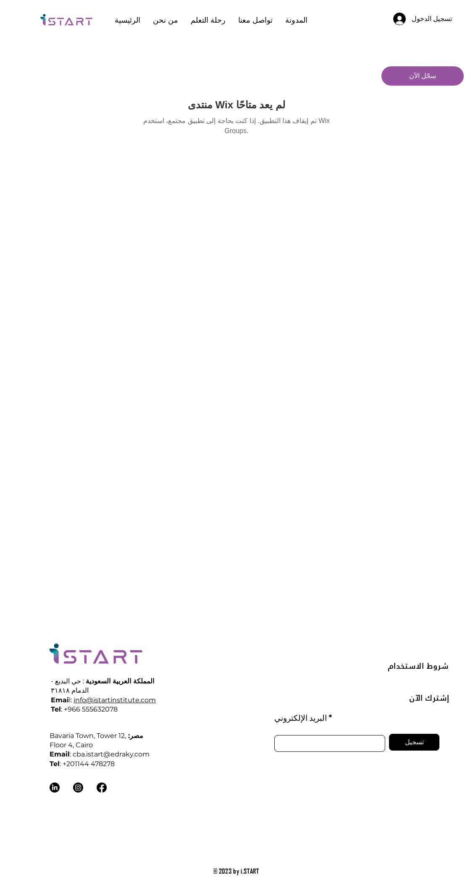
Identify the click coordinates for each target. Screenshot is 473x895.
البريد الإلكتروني (300, 718)
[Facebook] (102, 787)
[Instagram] (78, 787)
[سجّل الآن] (423, 75)
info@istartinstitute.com (115, 700)
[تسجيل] (414, 742)
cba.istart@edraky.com (111, 754)
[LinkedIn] (55, 787)
